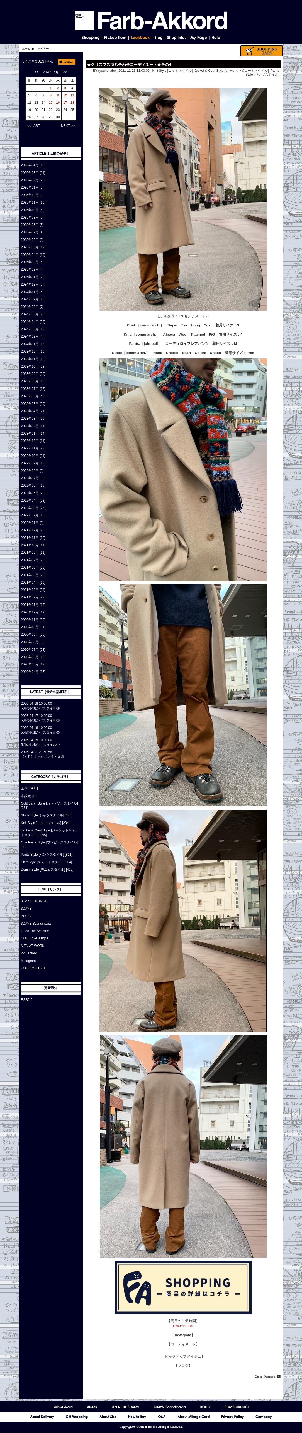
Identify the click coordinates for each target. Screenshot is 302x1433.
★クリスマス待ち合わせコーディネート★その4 (129, 64)
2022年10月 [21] (33, 456)
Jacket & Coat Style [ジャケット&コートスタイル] (231, 71)
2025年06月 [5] (32, 240)
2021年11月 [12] (33, 538)
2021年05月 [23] (33, 575)
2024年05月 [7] (32, 314)
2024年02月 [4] (32, 336)
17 (65, 103)
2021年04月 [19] (33, 583)
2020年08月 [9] (32, 642)
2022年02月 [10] (33, 515)
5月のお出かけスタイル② (40, 732)
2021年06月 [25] (33, 568)
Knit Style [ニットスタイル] (172, 71)
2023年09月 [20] (33, 374)
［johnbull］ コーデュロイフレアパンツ (174, 343)
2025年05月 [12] (33, 247)
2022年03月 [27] (33, 508)
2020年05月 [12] (33, 664)
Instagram (28, 961)
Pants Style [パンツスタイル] (262, 72)
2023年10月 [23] (33, 366)
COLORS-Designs (34, 938)
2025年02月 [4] (32, 269)
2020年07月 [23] (33, 650)
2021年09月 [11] (33, 553)
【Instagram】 (183, 1335)
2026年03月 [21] (33, 173)
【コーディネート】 (183, 1344)
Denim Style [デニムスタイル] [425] (47, 870)
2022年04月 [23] (33, 501)
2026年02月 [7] (32, 180)
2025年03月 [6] (32, 262)
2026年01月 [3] (32, 187)
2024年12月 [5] (32, 284)
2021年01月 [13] (33, 605)
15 (50, 103)
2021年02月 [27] (33, 597)
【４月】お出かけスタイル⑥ (42, 757)
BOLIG (26, 916)
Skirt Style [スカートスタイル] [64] (46, 862)
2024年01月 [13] (33, 344)
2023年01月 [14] (33, 433)
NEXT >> (68, 126)
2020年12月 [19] (33, 612)
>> (65, 72)
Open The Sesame (35, 931)
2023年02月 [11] (33, 426)
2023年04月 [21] (33, 411)
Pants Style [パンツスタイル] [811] (46, 855)
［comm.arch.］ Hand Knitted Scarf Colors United (171, 353)
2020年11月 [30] (33, 620)
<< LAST (33, 126)
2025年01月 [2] (32, 277)
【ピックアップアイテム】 (183, 1356)
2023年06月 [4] (32, 396)
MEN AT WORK (32, 946)
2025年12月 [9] (32, 195)
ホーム (26, 48)
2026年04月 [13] (33, 165)
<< (37, 72)
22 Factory (29, 953)
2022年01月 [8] (32, 523)
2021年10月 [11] (33, 545)
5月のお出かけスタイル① (40, 745)
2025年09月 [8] (32, 217)
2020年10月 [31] (33, 627)
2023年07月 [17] (33, 389)
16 (58, 103)
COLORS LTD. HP (34, 968)
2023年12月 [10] (33, 351)
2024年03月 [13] (33, 329)
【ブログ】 (183, 1365)
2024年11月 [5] (32, 292)
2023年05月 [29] (33, 404)
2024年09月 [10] (33, 299)
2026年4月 (51, 72)
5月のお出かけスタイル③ (40, 720)
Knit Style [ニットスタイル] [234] (45, 823)
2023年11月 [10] (33, 359)
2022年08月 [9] (32, 471)
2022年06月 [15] (33, 485)
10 (65, 95)
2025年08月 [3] (32, 225)
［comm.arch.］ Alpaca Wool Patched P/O (173, 334)
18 (72, 103)
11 (72, 95)
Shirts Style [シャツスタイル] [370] (46, 815)
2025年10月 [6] (32, 210)
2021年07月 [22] (33, 560)
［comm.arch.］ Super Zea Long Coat (174, 325)
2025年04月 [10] (33, 255)
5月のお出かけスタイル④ (40, 708)
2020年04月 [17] (33, 672)
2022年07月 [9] (32, 478)
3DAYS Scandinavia (36, 923)
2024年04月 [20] (33, 322)
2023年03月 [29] (33, 418)
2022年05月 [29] (33, 493)
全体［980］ (30, 788)
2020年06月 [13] (33, 657)
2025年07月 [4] (32, 232)
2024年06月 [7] (32, 307)
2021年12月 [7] (32, 530)
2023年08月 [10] (33, 381)
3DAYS (26, 908)
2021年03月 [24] (33, 590)
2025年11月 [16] (33, 202)
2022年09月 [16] (33, 463)
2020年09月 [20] (33, 635)
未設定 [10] (29, 796)
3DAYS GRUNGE (34, 901)
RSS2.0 (26, 1000)
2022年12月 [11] (33, 441)
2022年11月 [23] (33, 448)
